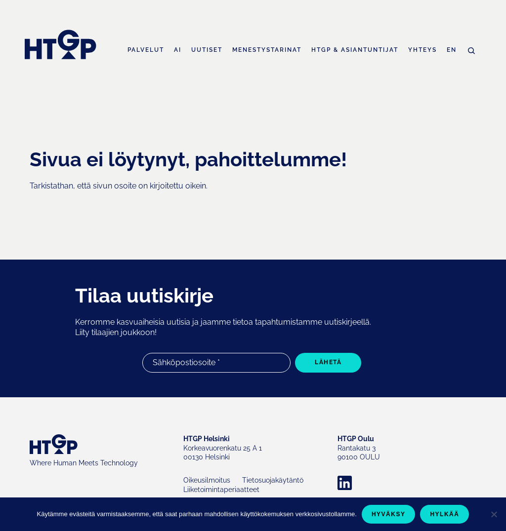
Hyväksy (389, 514)
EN (452, 50)
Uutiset (206, 50)
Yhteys (422, 50)
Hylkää (444, 514)
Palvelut (145, 50)
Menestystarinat (266, 50)
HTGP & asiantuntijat (354, 50)
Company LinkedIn (387, 483)
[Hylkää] (494, 514)
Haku (471, 51)
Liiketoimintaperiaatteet (221, 489)
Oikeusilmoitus (206, 480)
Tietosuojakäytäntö (272, 480)
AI (177, 50)
